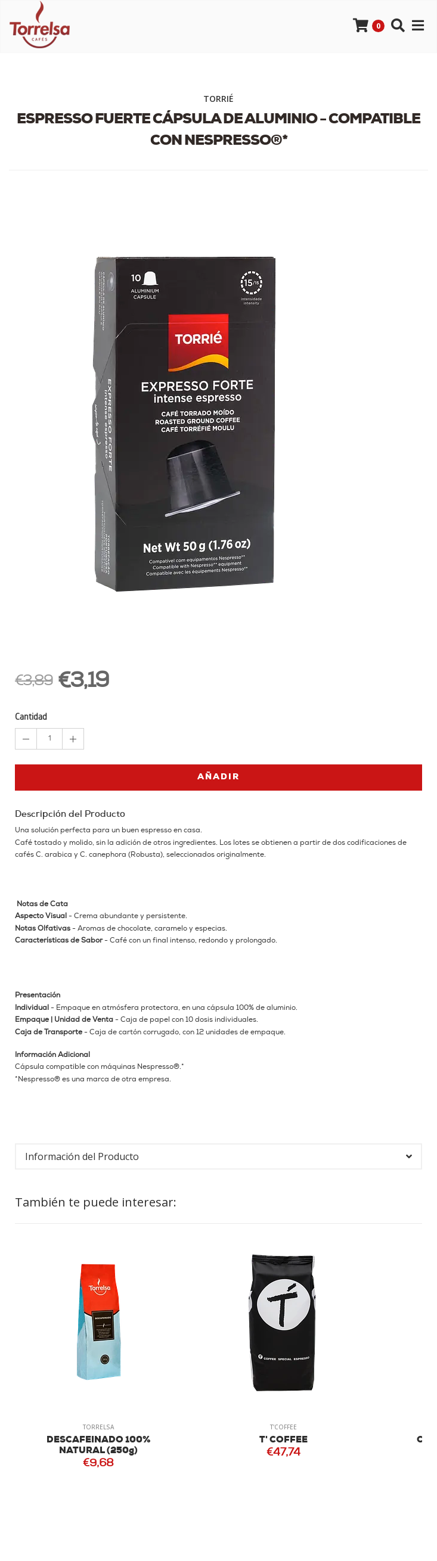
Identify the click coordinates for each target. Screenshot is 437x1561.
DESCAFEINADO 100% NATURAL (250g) (99, 1446)
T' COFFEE (283, 1440)
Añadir (218, 777)
